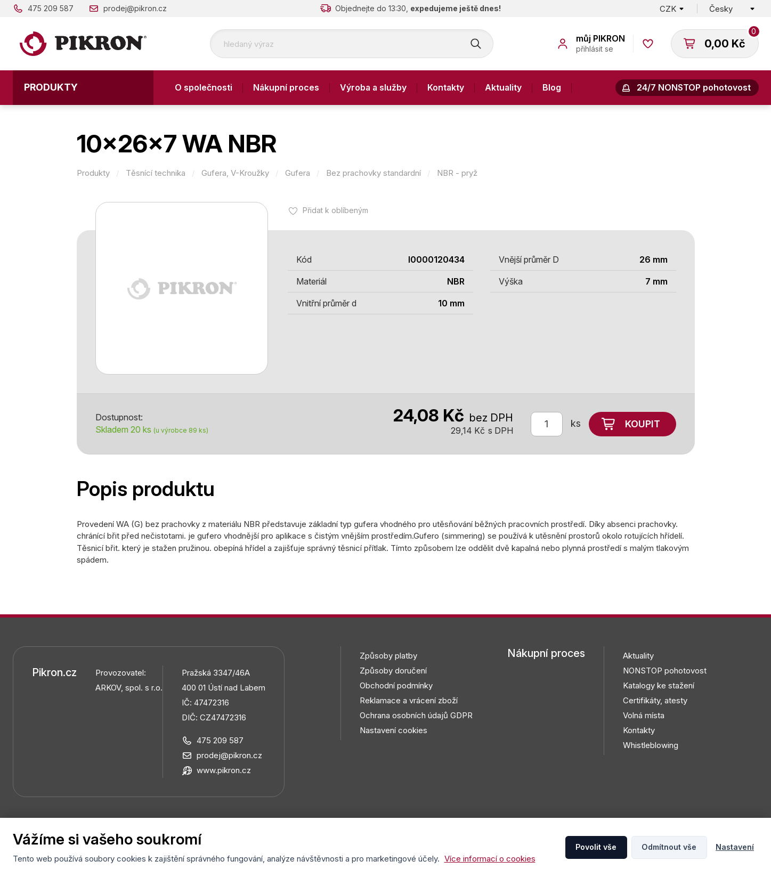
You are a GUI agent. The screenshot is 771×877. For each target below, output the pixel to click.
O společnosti (203, 87)
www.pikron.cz (224, 770)
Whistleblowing (650, 745)
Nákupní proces (286, 87)
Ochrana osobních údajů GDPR (416, 715)
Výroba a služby (373, 87)
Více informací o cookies (489, 859)
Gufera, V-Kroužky (235, 173)
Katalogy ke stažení (658, 685)
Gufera (297, 173)
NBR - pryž (457, 173)
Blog (551, 87)
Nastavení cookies (393, 730)
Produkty (51, 87)
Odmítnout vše (669, 846)
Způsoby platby (388, 656)
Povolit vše (595, 846)
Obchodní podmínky (396, 685)
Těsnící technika (155, 173)
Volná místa (643, 715)
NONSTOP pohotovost (665, 670)
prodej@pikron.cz (135, 8)
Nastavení (735, 846)
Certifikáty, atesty (655, 700)
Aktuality (503, 87)
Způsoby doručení (393, 670)
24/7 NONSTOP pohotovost (694, 87)
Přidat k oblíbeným (335, 210)
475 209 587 (51, 8)
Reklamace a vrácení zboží (409, 700)
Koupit (642, 423)
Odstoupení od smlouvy (224, 122)
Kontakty (445, 87)
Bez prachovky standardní (373, 173)
